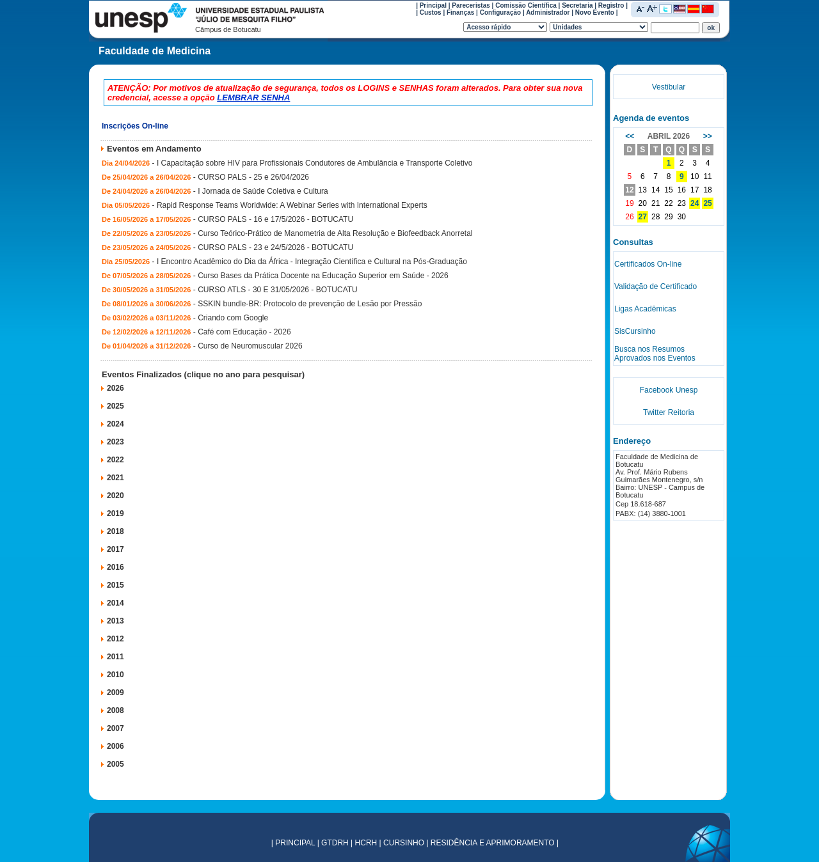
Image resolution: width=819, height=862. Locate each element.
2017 (115, 549)
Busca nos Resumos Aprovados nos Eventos (655, 354)
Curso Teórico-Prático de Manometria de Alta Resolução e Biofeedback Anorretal (335, 233)
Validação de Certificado (655, 286)
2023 (115, 441)
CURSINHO (403, 842)
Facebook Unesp (669, 390)
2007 (115, 728)
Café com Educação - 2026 (244, 331)
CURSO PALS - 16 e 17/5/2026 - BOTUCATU (275, 219)
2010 (115, 674)
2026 (115, 388)
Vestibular (669, 86)
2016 (115, 567)
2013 (115, 620)
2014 (115, 603)
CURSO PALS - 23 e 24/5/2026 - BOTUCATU (275, 247)
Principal (433, 5)
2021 (115, 477)
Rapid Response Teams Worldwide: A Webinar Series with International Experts (292, 205)
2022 (115, 459)
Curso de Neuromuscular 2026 (250, 345)
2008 (115, 710)
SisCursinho (635, 331)
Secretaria (577, 5)
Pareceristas (471, 5)
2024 (115, 423)
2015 (115, 585)
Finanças (460, 12)
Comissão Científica (526, 5)
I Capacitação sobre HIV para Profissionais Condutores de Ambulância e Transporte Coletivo (315, 163)
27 (643, 216)
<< (629, 136)
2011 (115, 656)
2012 (115, 638)
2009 (115, 692)
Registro (611, 5)
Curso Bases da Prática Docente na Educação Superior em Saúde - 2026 (323, 275)
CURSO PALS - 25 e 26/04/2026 (253, 177)
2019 (115, 513)
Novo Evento (594, 12)
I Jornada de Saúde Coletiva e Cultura (263, 191)
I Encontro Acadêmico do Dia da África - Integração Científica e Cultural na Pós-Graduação (312, 261)
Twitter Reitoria (668, 412)
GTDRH (335, 842)
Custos (430, 12)
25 (707, 203)
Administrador (547, 12)
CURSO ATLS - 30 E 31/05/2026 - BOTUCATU (278, 289)
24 (694, 203)
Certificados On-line (647, 264)
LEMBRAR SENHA (253, 97)
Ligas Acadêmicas (645, 308)
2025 (115, 406)
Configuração (500, 12)
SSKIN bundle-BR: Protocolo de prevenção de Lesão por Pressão (310, 303)
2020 (115, 495)
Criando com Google (233, 317)
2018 (115, 531)
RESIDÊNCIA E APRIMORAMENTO (493, 842)
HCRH (366, 842)
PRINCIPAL (295, 842)
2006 (115, 746)
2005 (115, 764)
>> (707, 136)
